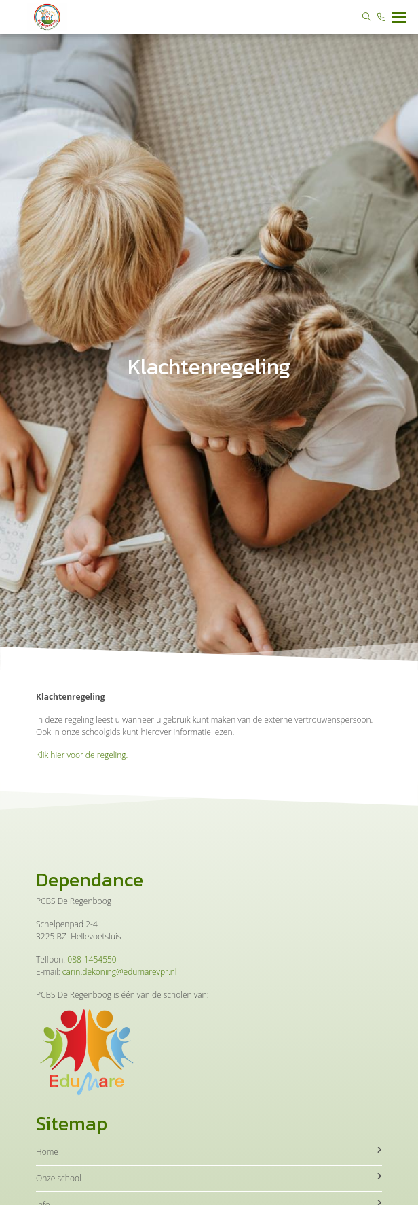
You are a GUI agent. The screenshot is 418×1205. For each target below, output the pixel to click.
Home (209, 1151)
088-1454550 (91, 959)
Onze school (209, 1178)
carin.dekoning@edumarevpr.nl (119, 971)
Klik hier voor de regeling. (82, 755)
